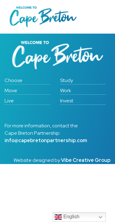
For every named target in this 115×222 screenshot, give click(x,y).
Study (66, 80)
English (67, 217)
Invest (66, 100)
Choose (13, 80)
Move (11, 90)
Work (65, 90)
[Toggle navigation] (96, 17)
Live (9, 100)
